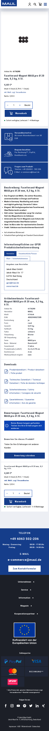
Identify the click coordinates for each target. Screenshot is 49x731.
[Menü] (45, 4)
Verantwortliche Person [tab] (28, 254)
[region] (24, 40)
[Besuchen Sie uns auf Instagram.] (12, 705)
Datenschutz (36, 726)
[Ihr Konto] (29, 4)
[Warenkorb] (40, 4)
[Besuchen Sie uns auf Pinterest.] (24, 705)
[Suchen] (35, 4)
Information (24, 597)
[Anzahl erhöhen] (19, 105)
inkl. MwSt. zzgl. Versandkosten (15, 92)
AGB (18, 726)
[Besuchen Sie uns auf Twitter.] (30, 705)
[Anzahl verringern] (7, 105)
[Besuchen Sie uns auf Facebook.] (5, 705)
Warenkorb (18, 113)
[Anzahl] (13, 105)
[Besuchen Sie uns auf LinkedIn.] (37, 705)
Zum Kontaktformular (24, 568)
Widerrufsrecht (26, 726)
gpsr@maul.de (12, 283)
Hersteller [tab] (10, 254)
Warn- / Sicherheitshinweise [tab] (17, 259)
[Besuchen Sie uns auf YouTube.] (18, 705)
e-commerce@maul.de (30, 172)
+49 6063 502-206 (24, 539)
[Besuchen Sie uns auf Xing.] (43, 705)
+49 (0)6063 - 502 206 (31, 169)
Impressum (12, 726)
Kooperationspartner (24, 613)
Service (24, 590)
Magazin (24, 605)
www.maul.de (12, 286)
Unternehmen (24, 582)
